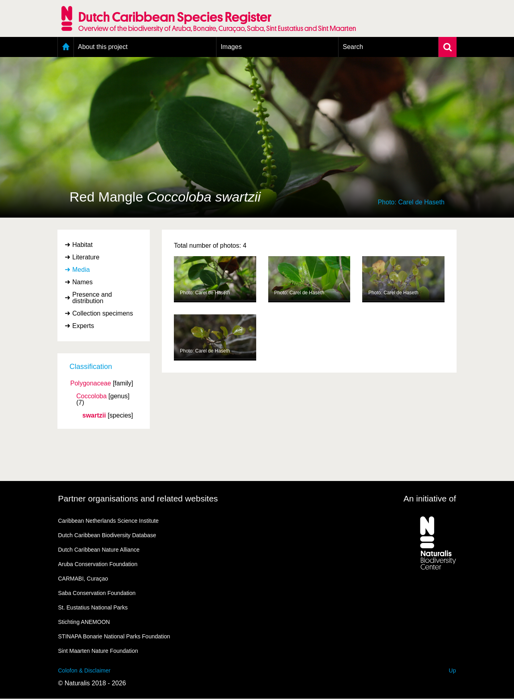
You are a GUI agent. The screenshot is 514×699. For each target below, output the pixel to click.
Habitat (82, 244)
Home (65, 47)
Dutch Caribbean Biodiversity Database (107, 535)
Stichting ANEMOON (84, 622)
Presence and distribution (92, 297)
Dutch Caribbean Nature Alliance (99, 549)
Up (452, 670)
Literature (86, 257)
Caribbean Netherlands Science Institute (108, 521)
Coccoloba (91, 396)
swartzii (94, 415)
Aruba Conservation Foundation (98, 564)
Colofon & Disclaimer (84, 670)
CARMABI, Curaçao (83, 578)
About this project (103, 46)
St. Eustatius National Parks (93, 607)
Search (353, 46)
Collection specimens (102, 313)
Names (82, 282)
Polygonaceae (90, 383)
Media (81, 269)
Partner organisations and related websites (138, 498)
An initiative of (430, 498)
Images (230, 46)
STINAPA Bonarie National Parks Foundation (114, 636)
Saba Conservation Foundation (97, 593)
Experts (83, 325)
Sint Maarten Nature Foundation (98, 651)
